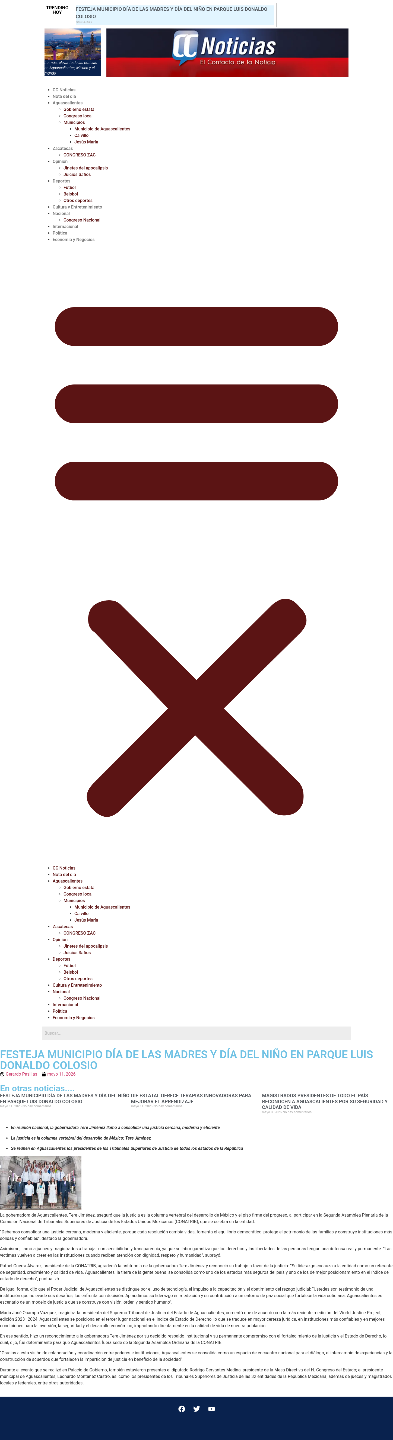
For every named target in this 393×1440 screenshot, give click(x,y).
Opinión (60, 161)
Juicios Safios (77, 174)
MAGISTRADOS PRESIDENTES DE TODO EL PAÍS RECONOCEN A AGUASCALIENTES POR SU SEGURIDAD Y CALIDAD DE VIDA (325, 1101)
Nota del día (64, 96)
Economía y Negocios (74, 239)
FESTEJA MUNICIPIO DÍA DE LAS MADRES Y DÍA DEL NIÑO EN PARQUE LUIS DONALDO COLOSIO (64, 1098)
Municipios (74, 122)
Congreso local (78, 115)
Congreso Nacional (82, 220)
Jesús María (86, 142)
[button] (196, 554)
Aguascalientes (68, 102)
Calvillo (81, 135)
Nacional (61, 213)
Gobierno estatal (80, 109)
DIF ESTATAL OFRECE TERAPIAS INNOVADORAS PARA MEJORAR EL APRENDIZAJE (191, 1098)
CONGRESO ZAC (80, 155)
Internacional (65, 226)
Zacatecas (63, 148)
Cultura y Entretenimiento (77, 207)
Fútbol (70, 187)
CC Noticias (64, 89)
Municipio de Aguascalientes (102, 129)
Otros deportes (78, 200)
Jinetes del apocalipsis (86, 168)
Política (60, 233)
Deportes (61, 181)
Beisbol (71, 194)
